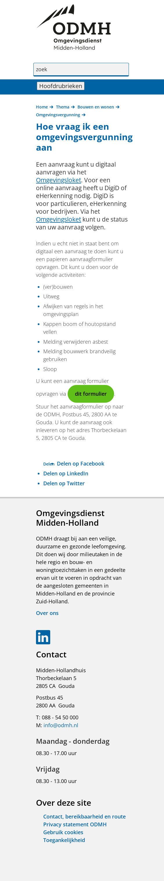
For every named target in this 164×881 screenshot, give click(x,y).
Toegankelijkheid (64, 840)
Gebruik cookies (63, 832)
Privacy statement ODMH (75, 824)
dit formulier (91, 393)
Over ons (47, 612)
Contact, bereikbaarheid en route (84, 816)
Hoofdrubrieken (61, 86)
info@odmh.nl (61, 725)
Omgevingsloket (58, 180)
